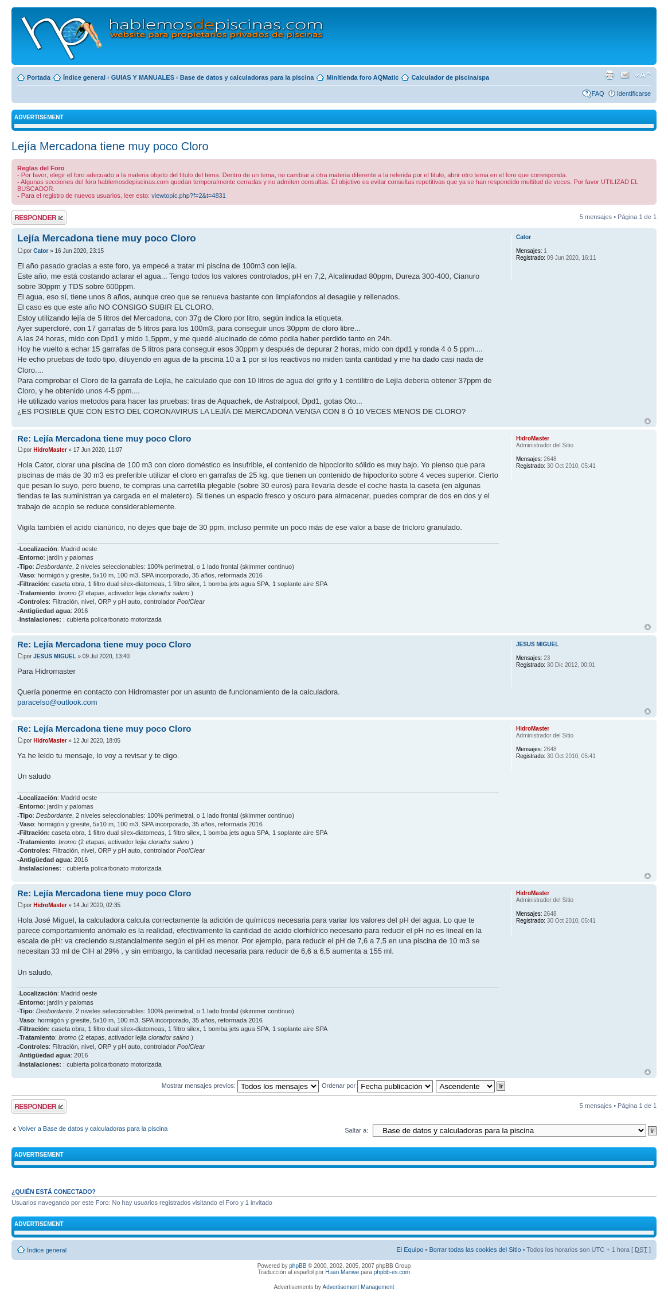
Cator (40, 251)
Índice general (84, 77)
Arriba (647, 421)
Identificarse (634, 93)
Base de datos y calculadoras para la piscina (247, 77)
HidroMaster (50, 450)
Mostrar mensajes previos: (240, 1085)
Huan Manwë (342, 1272)
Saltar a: (356, 1130)
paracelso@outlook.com (57, 702)
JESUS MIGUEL (54, 656)
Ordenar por (377, 1085)
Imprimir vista (609, 75)
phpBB (297, 1266)
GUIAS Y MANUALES (142, 77)
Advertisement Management (358, 1287)
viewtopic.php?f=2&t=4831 (188, 195)
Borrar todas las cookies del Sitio (475, 1249)
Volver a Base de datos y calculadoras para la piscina (93, 1128)
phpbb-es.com (392, 1272)
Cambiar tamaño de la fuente (642, 75)
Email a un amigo (625, 75)
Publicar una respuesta (39, 217)
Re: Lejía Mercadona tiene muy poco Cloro (104, 438)
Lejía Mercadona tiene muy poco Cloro (110, 146)
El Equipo (409, 1249)
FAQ (598, 93)
